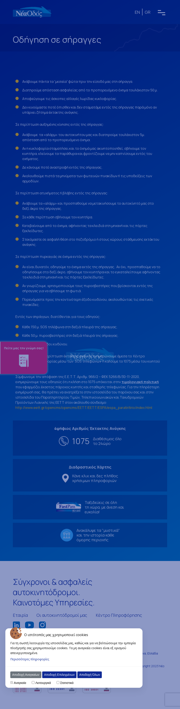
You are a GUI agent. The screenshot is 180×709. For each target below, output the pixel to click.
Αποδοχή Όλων (89, 674)
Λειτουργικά (43, 683)
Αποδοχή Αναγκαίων (25, 674)
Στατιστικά (67, 683)
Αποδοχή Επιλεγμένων (59, 674)
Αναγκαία (20, 683)
